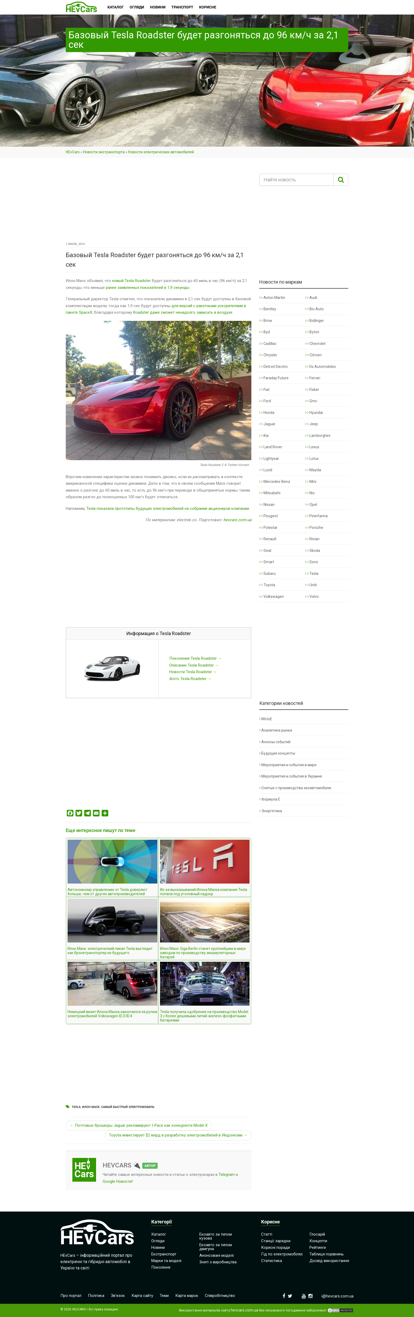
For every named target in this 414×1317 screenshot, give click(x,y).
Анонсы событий (274, 742)
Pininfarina (316, 516)
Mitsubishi (269, 493)
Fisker (312, 389)
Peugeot (268, 516)
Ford (265, 401)
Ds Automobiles (320, 366)
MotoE (265, 719)
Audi (311, 297)
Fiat (264, 389)
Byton (312, 332)
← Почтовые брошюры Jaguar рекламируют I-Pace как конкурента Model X (139, 1125)
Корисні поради (275, 1247)
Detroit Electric (273, 366)
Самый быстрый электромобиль (127, 1107)
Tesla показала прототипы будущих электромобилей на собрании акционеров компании (167, 508)
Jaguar (267, 424)
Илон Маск (91, 1107)
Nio (310, 493)
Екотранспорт (163, 1254)
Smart (266, 562)
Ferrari (312, 378)
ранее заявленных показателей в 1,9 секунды (147, 287)
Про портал (70, 1295)
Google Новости (117, 1181)
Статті (266, 1234)
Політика (96, 1295)
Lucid (265, 470)
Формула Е (269, 799)
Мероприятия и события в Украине (290, 776)
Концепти (318, 1241)
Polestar (268, 527)
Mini (310, 481)
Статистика (271, 1260)
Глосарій (317, 1234)
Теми (164, 1295)
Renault (267, 539)
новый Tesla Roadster (131, 280)
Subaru (267, 573)
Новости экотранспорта (104, 152)
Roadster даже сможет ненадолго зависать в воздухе (182, 312)
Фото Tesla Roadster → (190, 678)
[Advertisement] (158, 202)
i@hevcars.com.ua (338, 1296)
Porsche (314, 527)
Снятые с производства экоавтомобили (295, 788)
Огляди (157, 1241)
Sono (311, 562)
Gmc (311, 401)
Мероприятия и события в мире (288, 765)
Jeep (311, 424)
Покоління (160, 1267)
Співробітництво (220, 1295)
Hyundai (314, 412)
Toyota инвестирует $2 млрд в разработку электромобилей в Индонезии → (178, 1135)
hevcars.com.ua (237, 519)
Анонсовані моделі (216, 1255)
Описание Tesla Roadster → (194, 665)
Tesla (76, 1107)
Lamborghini (317, 435)
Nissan (267, 504)
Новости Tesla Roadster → (193, 671)
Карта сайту (142, 1295)
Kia (264, 435)
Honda (266, 412)
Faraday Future (274, 378)
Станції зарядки (275, 1241)
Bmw (265, 320)
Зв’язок (118, 1295)
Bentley (267, 309)
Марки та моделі (166, 1260)
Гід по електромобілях (282, 1254)
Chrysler (268, 355)
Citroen (313, 355)
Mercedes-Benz (274, 481)
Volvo (312, 596)
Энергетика (270, 811)
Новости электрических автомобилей (161, 152)
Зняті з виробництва (218, 1262)
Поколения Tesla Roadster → (195, 658)
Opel (311, 504)
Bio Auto (314, 309)
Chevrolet (315, 343)
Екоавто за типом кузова (215, 1236)
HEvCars (73, 152)
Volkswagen (271, 596)
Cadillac (267, 343)
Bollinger (314, 320)
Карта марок (186, 1295)
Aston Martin (272, 297)
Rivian (312, 539)
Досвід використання (329, 1260)
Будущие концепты (277, 753)
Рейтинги (317, 1247)
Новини (158, 1247)
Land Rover (270, 447)
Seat (265, 550)
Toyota (267, 585)
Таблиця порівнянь (326, 1254)
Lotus (312, 458)
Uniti (311, 585)
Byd (264, 332)
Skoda (312, 550)
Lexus (312, 447)
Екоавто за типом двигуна (215, 1246)
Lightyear (269, 458)
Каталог (158, 1234)
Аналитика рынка (275, 730)
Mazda (313, 470)
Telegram (227, 1174)
